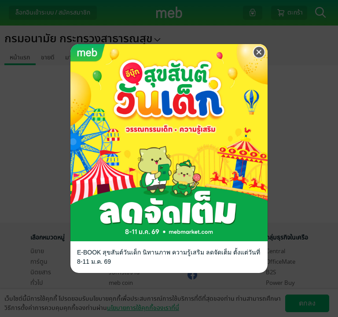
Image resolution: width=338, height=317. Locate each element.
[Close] (259, 52)
